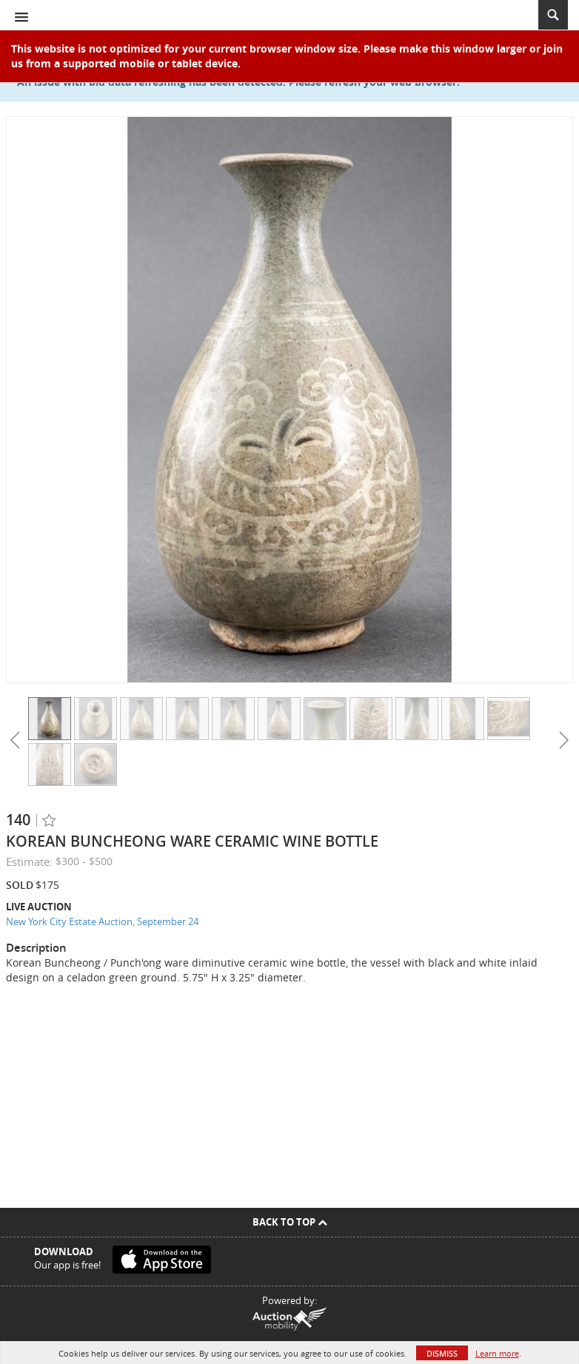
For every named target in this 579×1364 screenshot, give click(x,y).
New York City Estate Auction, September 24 (102, 921)
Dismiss (442, 1353)
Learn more (497, 1353)
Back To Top (289, 1222)
